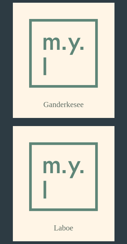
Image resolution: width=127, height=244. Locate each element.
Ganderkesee (63, 104)
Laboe (63, 227)
